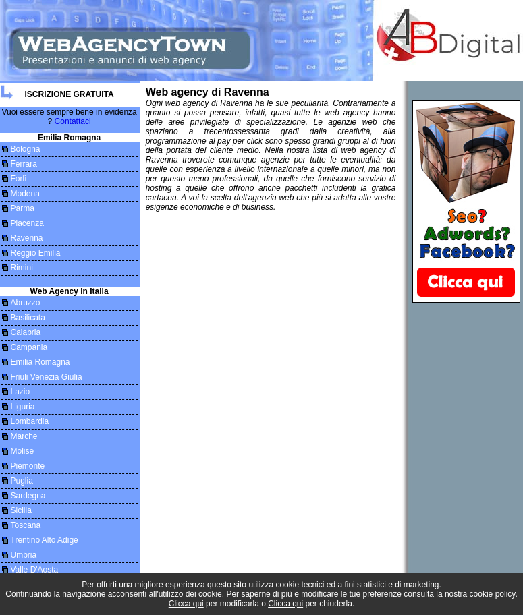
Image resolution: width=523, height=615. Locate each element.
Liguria (23, 406)
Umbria (24, 555)
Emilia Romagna (40, 362)
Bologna (25, 149)
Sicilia (21, 510)
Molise (22, 451)
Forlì (19, 178)
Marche (24, 436)
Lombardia (30, 421)
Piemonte (28, 466)
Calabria (26, 332)
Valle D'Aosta (35, 570)
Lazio (20, 392)
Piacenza (27, 223)
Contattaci (73, 121)
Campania (29, 347)
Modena (25, 193)
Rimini (22, 267)
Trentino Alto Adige (44, 540)
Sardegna (28, 495)
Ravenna (27, 238)
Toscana (26, 525)
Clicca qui (186, 603)
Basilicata (28, 317)
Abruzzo (25, 303)
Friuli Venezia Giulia (46, 377)
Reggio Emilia (36, 253)
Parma (22, 208)
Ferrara (24, 164)
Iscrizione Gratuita (68, 94)
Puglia (22, 481)
